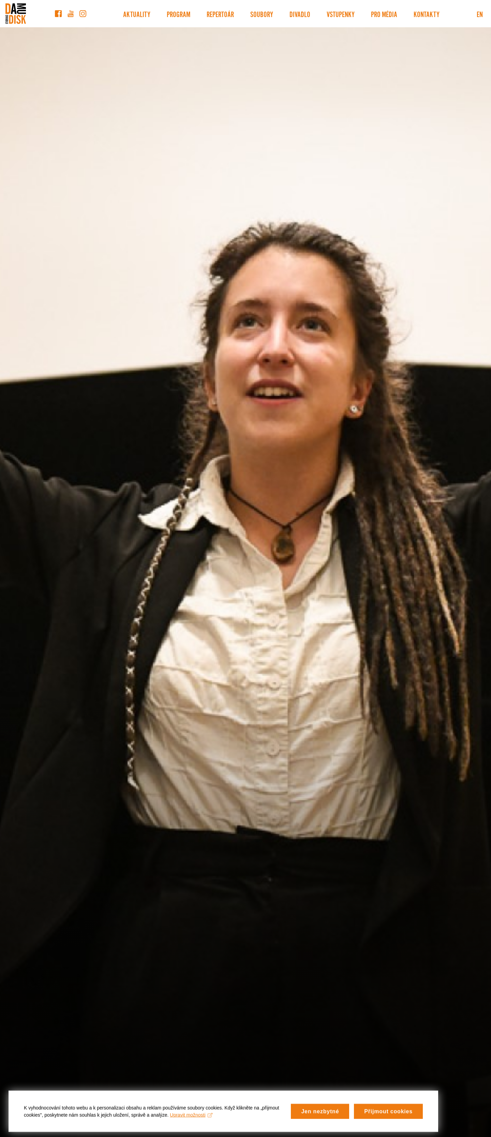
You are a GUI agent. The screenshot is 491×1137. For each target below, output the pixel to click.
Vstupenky (341, 13)
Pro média (384, 13)
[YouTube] (70, 14)
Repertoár (220, 13)
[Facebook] (58, 14)
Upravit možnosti (191, 1121)
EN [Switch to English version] (480, 13)
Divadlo (299, 13)
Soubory (261, 13)
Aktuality (136, 13)
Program (178, 13)
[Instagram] (83, 14)
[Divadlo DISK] (15, 13)
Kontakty (427, 13)
